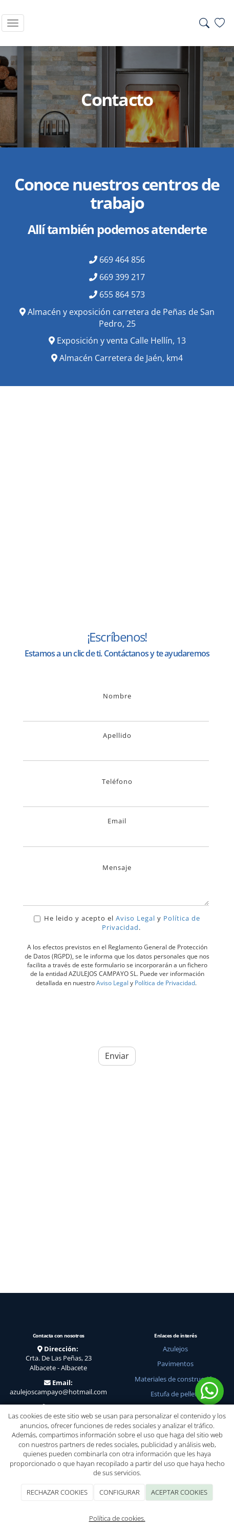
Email (117, 820)
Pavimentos (175, 1363)
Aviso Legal (135, 918)
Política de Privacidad (165, 983)
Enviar (117, 1055)
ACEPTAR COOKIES (179, 1492)
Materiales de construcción (176, 1379)
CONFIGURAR (119, 1492)
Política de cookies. (117, 1518)
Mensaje (117, 867)
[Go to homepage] (115, 23)
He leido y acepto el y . (117, 922)
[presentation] (101, 1015)
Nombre (117, 695)
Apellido (117, 735)
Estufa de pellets (175, 1393)
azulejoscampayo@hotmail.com (58, 1391)
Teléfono (117, 781)
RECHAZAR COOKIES (57, 1492)
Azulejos (175, 1348)
